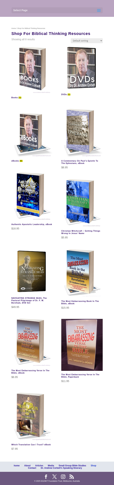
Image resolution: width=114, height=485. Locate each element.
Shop (93, 465)
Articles (39, 465)
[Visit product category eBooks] (32, 135)
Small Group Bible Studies (72, 465)
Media (51, 465)
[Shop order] (87, 40)
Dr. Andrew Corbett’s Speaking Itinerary (61, 468)
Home (13, 28)
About (27, 465)
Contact (32, 468)
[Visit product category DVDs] (82, 71)
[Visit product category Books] (32, 72)
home (17, 465)
